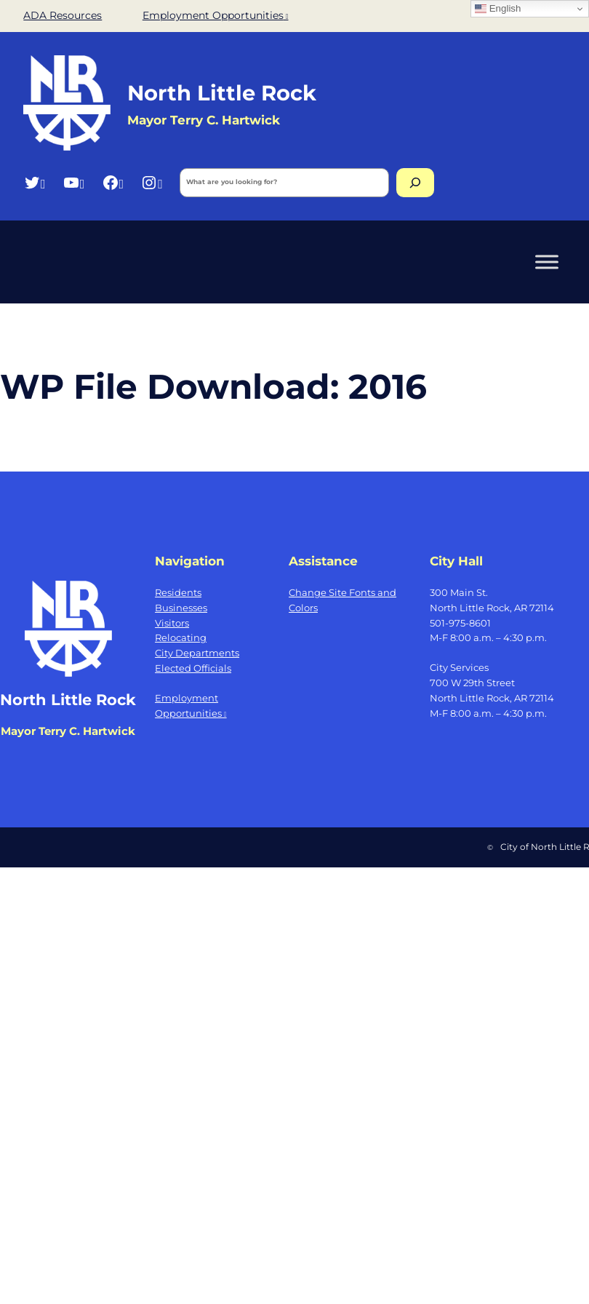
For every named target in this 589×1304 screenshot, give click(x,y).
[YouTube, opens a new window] (74, 182)
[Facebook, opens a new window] (113, 182)
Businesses (181, 607)
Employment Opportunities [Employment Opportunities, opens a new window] (216, 15)
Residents (178, 592)
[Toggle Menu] (546, 262)
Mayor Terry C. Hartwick (68, 731)
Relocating (181, 637)
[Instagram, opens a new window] (151, 182)
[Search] (415, 182)
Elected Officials (193, 668)
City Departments (197, 653)
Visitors (172, 623)
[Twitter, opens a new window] (34, 182)
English (498, 9)
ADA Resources (62, 15)
